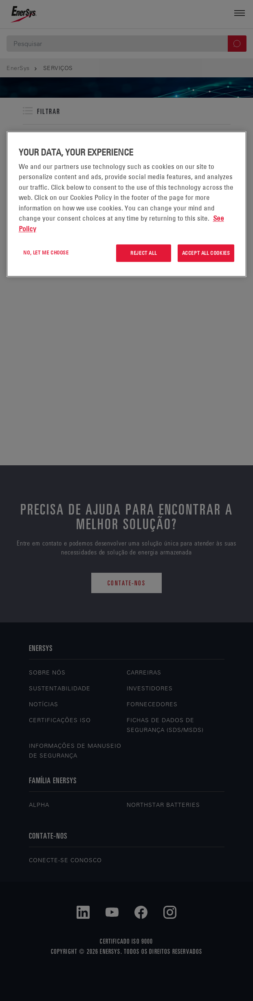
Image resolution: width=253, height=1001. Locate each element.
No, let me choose (45, 253)
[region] (127, 204)
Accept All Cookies (206, 253)
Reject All (143, 253)
